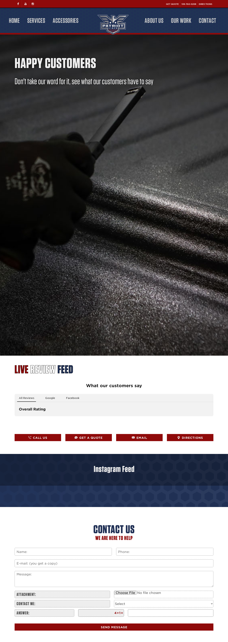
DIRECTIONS (190, 437)
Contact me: (26, 603)
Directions (205, 4)
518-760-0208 (189, 4)
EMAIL (139, 437)
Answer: (23, 613)
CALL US (37, 437)
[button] (14, 420)
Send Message (114, 627)
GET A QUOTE (89, 437)
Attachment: (26, 594)
